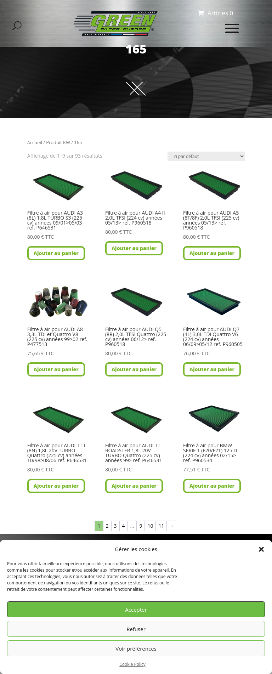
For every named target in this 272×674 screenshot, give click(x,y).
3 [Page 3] (115, 525)
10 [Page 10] (150, 525)
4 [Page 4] (123, 525)
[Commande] (206, 156)
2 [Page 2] (107, 525)
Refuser (136, 629)
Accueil (34, 142)
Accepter (136, 609)
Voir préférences (136, 648)
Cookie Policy (132, 664)
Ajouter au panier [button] (56, 253)
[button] (261, 549)
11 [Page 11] (161, 525)
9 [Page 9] (140, 525)
